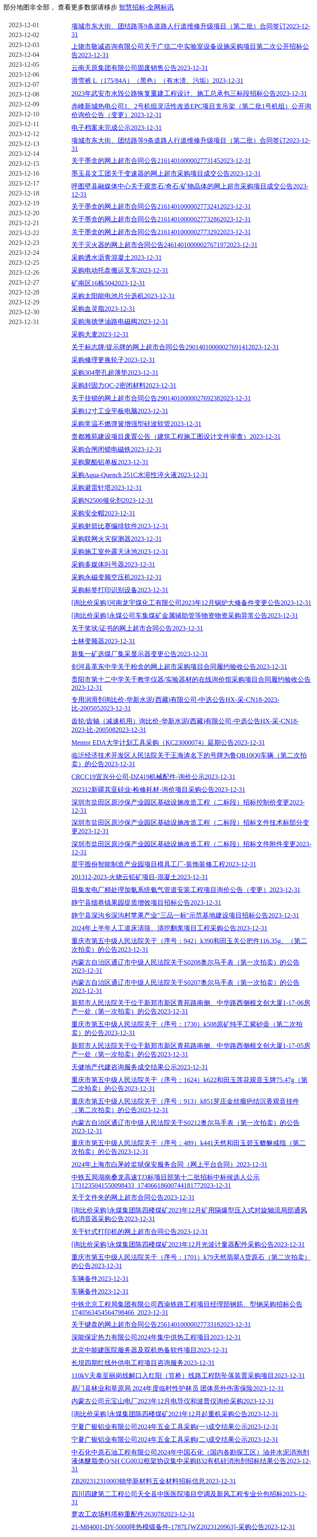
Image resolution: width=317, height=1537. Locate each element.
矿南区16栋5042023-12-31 (108, 283)
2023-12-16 (24, 173)
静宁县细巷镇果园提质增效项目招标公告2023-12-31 (146, 902)
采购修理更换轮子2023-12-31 (113, 359)
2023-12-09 (24, 104)
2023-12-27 (24, 282)
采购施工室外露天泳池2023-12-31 (119, 551)
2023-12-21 (24, 222)
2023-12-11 (24, 123)
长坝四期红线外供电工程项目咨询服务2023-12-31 (143, 1362)
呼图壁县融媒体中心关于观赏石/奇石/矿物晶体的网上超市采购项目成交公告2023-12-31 (189, 190)
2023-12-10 (24, 114)
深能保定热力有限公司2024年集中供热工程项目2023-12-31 (156, 1337)
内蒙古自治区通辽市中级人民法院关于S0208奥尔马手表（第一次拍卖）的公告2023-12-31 (185, 966)
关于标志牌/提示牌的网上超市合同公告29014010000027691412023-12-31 (175, 347)
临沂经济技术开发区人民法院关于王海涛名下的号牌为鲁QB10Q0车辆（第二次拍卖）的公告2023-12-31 (189, 759)
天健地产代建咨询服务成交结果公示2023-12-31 (139, 1067)
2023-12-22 (24, 232)
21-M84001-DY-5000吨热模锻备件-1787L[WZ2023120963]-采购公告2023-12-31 (183, 1526)
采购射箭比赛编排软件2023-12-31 (119, 526)
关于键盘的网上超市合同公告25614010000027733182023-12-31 (161, 1324)
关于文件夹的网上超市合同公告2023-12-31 (133, 1197)
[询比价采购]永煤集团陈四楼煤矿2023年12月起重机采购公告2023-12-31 (174, 1413)
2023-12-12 (24, 133)
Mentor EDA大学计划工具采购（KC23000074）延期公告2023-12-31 (168, 742)
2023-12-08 (24, 94)
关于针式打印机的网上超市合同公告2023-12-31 (139, 1231)
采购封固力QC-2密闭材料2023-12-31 (123, 385)
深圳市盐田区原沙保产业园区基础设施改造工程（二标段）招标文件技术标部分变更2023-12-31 (190, 827)
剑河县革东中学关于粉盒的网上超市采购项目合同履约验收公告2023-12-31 (179, 666)
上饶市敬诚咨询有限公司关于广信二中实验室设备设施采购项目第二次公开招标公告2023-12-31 (190, 51)
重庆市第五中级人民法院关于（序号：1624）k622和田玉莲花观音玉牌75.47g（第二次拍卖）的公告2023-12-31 (189, 1084)
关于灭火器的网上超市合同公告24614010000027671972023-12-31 (164, 244)
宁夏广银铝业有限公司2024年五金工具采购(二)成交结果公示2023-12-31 (174, 1439)
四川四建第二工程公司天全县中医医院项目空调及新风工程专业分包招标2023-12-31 (189, 1498)
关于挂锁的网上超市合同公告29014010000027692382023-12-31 (161, 398)
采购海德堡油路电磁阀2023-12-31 (119, 321)
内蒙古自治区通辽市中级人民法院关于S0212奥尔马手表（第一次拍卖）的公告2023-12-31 (185, 1127)
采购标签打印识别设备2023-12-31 (119, 589)
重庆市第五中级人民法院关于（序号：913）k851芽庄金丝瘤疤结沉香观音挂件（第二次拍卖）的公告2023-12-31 (185, 1105)
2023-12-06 (24, 74)
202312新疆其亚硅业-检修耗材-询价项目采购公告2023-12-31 (158, 789)
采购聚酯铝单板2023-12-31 (110, 462)
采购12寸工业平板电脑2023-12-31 (119, 410)
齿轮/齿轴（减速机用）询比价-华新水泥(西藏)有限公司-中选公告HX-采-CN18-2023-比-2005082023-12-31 (185, 725)
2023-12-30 (24, 311)
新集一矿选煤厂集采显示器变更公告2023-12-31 (139, 653)
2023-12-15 (24, 163)
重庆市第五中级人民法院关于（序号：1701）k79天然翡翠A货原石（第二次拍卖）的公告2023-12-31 (191, 1261)
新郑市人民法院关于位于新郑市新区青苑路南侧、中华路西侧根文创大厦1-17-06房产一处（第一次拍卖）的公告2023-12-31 (190, 1007)
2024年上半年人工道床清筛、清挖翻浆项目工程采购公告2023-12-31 (169, 928)
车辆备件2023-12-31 (100, 1278)
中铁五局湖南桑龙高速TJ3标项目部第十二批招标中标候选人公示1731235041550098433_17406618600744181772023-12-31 (165, 1181)
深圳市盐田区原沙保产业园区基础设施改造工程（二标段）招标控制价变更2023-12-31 (188, 806)
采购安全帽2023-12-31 (103, 513)
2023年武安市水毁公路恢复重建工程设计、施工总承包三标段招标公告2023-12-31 (189, 93)
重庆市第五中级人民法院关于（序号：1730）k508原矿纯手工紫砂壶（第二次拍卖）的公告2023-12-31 (187, 1028)
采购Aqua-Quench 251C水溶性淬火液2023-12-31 (139, 474)
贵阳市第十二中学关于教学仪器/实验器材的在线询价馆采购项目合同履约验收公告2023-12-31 (191, 683)
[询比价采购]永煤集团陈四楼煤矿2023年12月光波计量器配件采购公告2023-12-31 (188, 1244)
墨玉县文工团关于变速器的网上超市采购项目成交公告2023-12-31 (166, 173)
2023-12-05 (24, 64)
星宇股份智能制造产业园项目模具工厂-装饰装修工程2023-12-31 (163, 864)
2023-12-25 (24, 262)
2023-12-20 (24, 213)
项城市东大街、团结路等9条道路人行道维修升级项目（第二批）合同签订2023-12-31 (190, 30)
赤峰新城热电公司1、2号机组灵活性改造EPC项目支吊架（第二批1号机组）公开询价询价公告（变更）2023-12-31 (191, 110)
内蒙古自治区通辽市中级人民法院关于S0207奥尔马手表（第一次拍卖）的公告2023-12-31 (185, 986)
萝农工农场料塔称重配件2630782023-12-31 (133, 1514)
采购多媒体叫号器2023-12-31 (113, 564)
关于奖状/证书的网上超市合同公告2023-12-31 (137, 628)
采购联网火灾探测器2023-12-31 (116, 538)
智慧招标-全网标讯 (146, 7)
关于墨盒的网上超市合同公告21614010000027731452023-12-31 (161, 160)
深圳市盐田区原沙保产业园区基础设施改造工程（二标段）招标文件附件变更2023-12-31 (191, 848)
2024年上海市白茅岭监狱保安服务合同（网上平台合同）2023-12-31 (169, 1164)
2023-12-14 (24, 153)
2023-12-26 (24, 272)
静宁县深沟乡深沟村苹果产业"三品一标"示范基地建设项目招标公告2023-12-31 (185, 915)
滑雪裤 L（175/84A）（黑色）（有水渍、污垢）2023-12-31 (157, 80)
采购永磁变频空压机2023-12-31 (116, 577)
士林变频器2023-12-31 (103, 641)
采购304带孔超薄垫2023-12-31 (114, 372)
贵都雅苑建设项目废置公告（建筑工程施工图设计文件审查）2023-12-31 (176, 436)
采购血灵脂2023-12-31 (103, 308)
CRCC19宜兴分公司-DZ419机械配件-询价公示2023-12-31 (153, 776)
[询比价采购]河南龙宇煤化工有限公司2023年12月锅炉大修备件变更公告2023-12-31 (191, 602)
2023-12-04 (24, 54)
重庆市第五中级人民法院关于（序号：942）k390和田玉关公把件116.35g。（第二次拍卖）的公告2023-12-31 (189, 945)
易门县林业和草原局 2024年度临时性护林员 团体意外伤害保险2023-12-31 (177, 1388)
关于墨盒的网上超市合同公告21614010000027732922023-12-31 (161, 231)
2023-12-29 (24, 302)
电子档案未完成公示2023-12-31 (116, 127)
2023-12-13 (24, 143)
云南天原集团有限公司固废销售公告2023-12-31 (139, 67)
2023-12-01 (24, 24)
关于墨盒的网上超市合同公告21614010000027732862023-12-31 (161, 219)
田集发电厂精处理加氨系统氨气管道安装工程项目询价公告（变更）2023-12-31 (185, 889)
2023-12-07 (24, 84)
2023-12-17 (24, 183)
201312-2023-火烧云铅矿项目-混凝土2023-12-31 (139, 876)
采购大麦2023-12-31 (100, 334)
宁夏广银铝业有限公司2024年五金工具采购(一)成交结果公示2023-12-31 (174, 1426)
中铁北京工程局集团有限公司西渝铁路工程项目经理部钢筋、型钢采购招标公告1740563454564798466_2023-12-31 (187, 1308)
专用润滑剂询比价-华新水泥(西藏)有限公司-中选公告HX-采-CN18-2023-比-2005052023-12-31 (175, 704)
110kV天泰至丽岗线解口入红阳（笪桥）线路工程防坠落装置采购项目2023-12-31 (188, 1375)
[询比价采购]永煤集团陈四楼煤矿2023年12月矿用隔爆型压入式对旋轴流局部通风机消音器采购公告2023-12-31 (189, 1214)
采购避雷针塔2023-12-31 (106, 487)
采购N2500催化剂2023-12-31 (112, 500)
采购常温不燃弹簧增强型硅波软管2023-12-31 (136, 423)
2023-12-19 (24, 203)
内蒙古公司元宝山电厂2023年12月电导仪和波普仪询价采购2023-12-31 (172, 1401)
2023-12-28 (24, 292)
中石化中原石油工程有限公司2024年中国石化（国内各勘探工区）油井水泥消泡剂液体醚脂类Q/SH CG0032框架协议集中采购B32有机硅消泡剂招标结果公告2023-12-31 (191, 1461)
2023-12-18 (24, 193)
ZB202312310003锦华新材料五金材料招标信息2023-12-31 (153, 1481)
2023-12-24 (24, 252)
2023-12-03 (24, 44)
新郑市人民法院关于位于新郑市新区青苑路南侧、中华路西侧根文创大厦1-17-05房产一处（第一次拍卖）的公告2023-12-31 (190, 1050)
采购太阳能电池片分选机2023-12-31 (123, 295)
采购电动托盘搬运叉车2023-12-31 (119, 270)
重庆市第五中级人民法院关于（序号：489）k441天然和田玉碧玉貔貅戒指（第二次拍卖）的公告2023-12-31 (188, 1147)
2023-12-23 (24, 242)
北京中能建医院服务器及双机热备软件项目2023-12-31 (149, 1349)
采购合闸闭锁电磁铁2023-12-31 (116, 449)
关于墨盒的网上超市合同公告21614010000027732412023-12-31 (161, 206)
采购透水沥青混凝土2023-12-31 (116, 257)
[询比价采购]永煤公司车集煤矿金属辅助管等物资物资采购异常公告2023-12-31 (184, 615)
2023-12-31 (24, 321)
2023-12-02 (24, 34)
